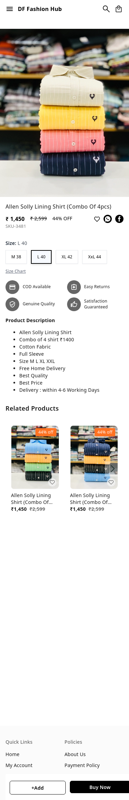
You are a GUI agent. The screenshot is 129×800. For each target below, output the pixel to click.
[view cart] (118, 9)
